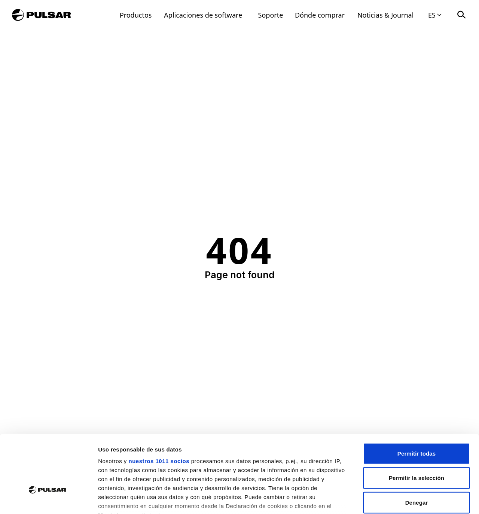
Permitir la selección (416, 424)
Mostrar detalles (405, 499)
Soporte (270, 14)
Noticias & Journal (385, 14)
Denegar (416, 448)
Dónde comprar (320, 14)
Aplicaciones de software (203, 14)
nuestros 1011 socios (158, 407)
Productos (136, 14)
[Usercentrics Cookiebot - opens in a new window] (48, 499)
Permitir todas (416, 399)
